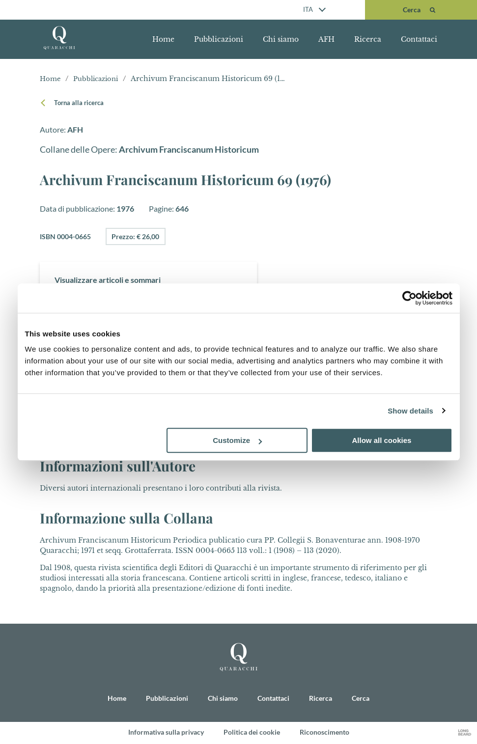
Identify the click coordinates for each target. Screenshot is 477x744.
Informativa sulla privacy (166, 733)
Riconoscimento (324, 733)
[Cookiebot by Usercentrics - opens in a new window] (409, 298)
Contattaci (419, 39)
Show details (410, 411)
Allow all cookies (382, 440)
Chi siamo (281, 39)
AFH (326, 39)
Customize (237, 440)
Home (163, 39)
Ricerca (367, 39)
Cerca (360, 699)
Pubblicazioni (218, 39)
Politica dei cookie (252, 733)
